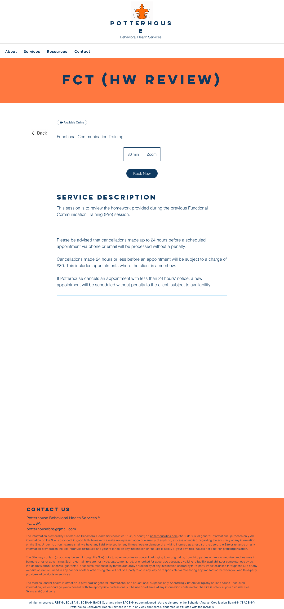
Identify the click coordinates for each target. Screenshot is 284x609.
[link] (142, 173)
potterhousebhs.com (164, 536)
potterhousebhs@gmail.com (51, 529)
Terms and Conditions (40, 591)
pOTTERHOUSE (141, 27)
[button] (11, 52)
